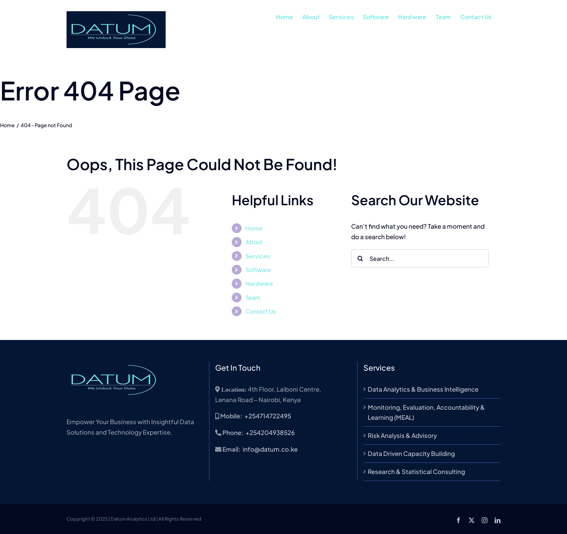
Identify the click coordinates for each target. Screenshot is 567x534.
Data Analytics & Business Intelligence (423, 389)
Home (254, 228)
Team (253, 297)
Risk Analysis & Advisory (402, 435)
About (254, 242)
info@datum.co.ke (270, 449)
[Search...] (420, 258)
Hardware (259, 283)
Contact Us (261, 311)
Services (258, 256)
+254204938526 (270, 432)
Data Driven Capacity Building (411, 453)
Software (258, 270)
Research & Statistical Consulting (416, 471)
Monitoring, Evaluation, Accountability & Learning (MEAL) (426, 412)
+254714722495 (267, 416)
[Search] (360, 258)
